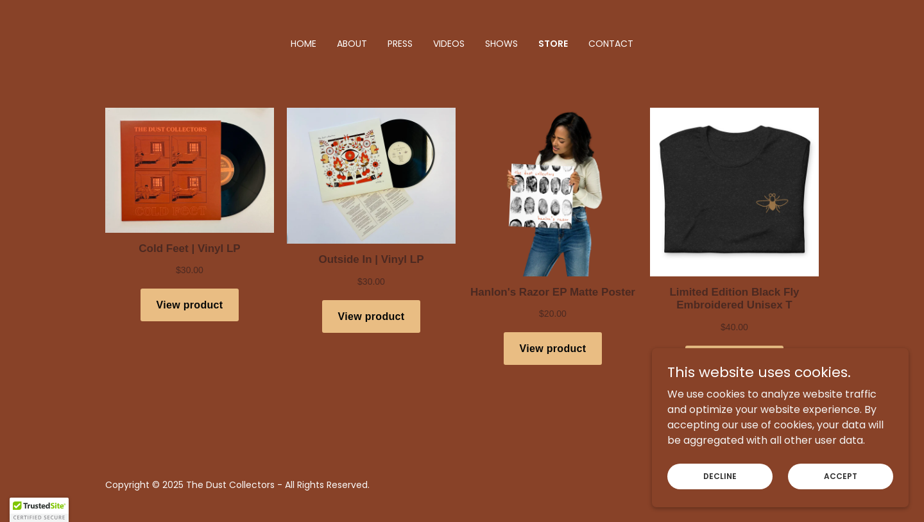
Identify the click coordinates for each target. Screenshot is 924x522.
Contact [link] (610, 43)
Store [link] (553, 43)
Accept (840, 475)
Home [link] (303, 43)
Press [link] (400, 43)
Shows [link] (501, 43)
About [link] (352, 43)
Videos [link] (449, 43)
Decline (720, 475)
